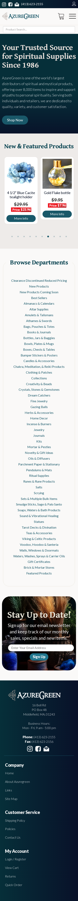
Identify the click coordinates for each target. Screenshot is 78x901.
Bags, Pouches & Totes (39, 326)
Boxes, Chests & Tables (39, 349)
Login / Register (15, 859)
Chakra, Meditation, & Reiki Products (39, 366)
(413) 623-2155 (32, 4)
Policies (10, 829)
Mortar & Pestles (39, 447)
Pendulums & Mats (39, 470)
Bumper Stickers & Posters (39, 355)
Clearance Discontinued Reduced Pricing (39, 280)
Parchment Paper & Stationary (39, 464)
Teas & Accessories (39, 533)
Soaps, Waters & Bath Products (39, 510)
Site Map (11, 799)
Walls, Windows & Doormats (39, 550)
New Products (39, 286)
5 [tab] (36, 237)
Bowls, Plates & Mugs (39, 343)
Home (9, 773)
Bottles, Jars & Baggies (39, 338)
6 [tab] (42, 237)
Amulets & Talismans (39, 315)
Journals (39, 435)
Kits (39, 441)
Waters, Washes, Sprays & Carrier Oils (39, 556)
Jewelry (39, 430)
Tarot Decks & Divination (39, 527)
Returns (10, 876)
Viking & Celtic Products (39, 539)
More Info (21, 218)
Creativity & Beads (39, 384)
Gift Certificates (39, 561)
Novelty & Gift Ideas (39, 452)
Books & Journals (39, 332)
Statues (39, 521)
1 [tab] (12, 237)
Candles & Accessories (39, 361)
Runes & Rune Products (39, 481)
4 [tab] (30, 237)
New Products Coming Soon (39, 292)
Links (8, 790)
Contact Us (12, 837)
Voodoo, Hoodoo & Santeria (39, 544)
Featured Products (39, 573)
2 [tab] (18, 237)
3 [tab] (24, 237)
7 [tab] (48, 237)
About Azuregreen (17, 781)
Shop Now (15, 120)
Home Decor (39, 418)
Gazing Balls (39, 407)
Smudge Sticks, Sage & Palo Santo (39, 504)
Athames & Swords (39, 321)
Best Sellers (39, 298)
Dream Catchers (39, 395)
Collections (39, 378)
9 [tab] (60, 237)
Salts (39, 487)
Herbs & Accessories (39, 412)
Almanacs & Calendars (39, 303)
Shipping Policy (15, 820)
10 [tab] (66, 237)
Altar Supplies (39, 309)
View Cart (12, 868)
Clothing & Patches (39, 372)
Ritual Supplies (39, 475)
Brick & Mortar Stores (39, 567)
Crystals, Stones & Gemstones (39, 389)
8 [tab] (54, 237)
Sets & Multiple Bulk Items (39, 499)
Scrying (39, 493)
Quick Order (13, 885)
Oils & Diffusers (39, 458)
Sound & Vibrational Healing (39, 516)
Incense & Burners (39, 424)
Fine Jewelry (39, 401)
